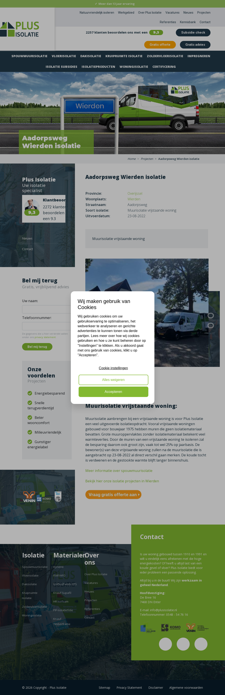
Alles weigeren (113, 380)
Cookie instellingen (113, 368)
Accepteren (113, 392)
